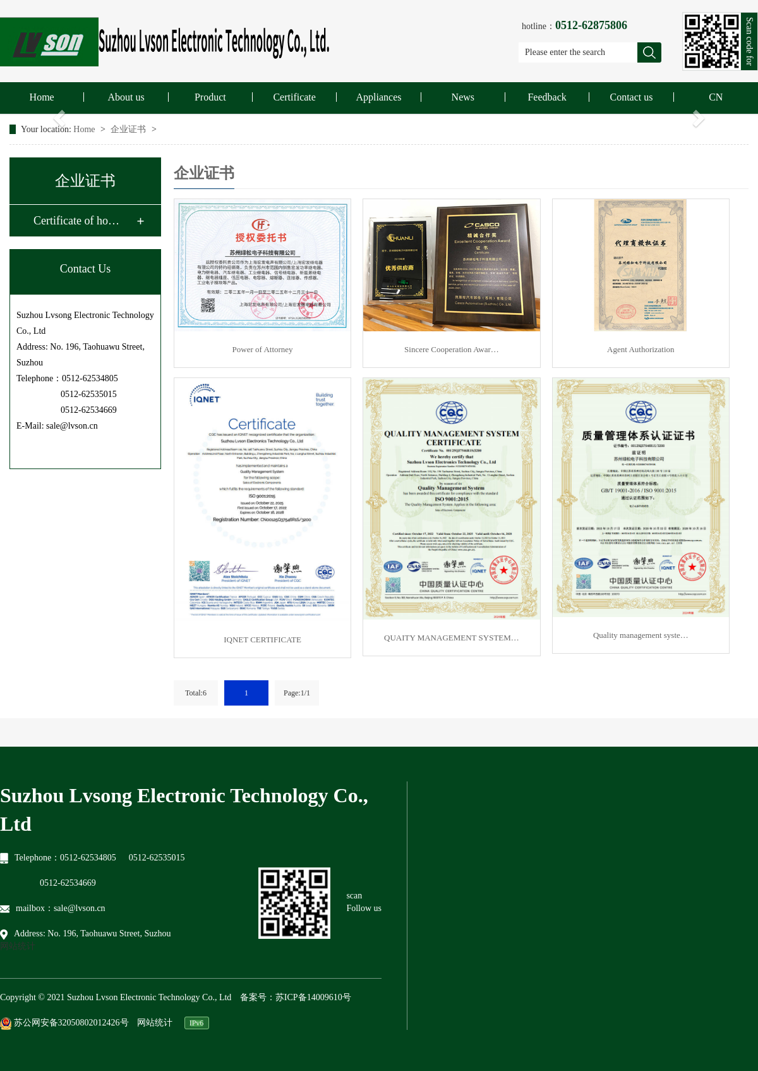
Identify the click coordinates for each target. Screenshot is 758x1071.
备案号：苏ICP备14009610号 (295, 997)
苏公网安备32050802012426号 (64, 1023)
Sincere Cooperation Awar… (451, 349)
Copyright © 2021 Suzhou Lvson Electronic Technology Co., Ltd (115, 997)
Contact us (631, 97)
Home (42, 97)
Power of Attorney (262, 349)
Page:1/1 (297, 692)
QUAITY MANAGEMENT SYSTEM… (451, 637)
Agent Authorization (641, 349)
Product (210, 97)
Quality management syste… (641, 635)
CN (716, 97)
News (463, 97)
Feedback (546, 97)
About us (125, 97)
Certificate (294, 97)
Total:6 (196, 692)
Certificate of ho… (76, 220)
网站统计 (17, 946)
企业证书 (129, 129)
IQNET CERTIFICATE (262, 639)
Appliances (378, 97)
